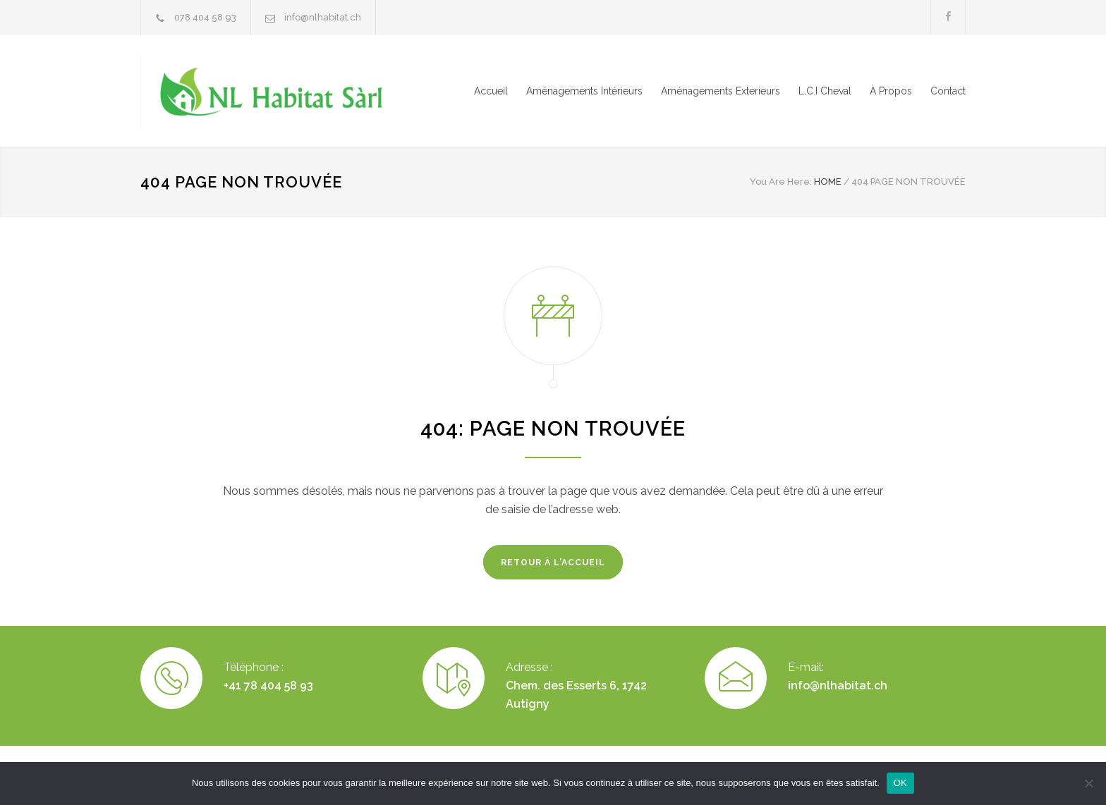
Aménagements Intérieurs (584, 91)
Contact (948, 91)
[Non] (1088, 783)
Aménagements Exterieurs (720, 91)
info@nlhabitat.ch (322, 17)
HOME (827, 181)
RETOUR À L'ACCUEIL (553, 562)
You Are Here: (781, 181)
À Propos (891, 91)
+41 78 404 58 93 (268, 685)
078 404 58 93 (205, 17)
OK (900, 783)
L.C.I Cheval (824, 91)
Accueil (491, 91)
